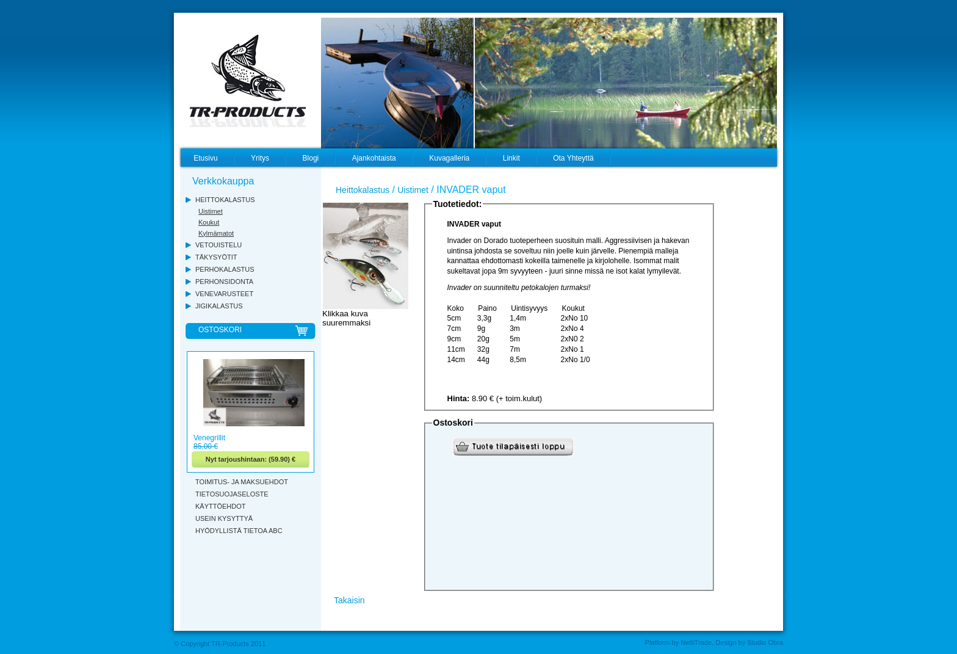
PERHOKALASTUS (225, 269)
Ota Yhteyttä (573, 158)
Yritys (260, 158)
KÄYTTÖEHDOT (220, 506)
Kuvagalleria (449, 158)
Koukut (208, 222)
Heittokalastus (362, 190)
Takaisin (349, 600)
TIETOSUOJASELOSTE (232, 494)
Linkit (511, 158)
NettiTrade (696, 642)
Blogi (311, 158)
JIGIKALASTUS (219, 306)
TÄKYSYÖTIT (216, 257)
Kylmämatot (216, 233)
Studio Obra (765, 642)
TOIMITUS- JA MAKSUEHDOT (241, 481)
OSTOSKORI (220, 329)
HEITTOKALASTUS (225, 199)
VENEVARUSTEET (224, 293)
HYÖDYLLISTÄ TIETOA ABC (239, 530)
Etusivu (205, 158)
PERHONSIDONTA (224, 281)
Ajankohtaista (374, 158)
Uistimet (210, 211)
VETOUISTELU (218, 245)
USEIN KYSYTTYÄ (224, 518)
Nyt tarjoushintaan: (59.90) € (250, 459)
